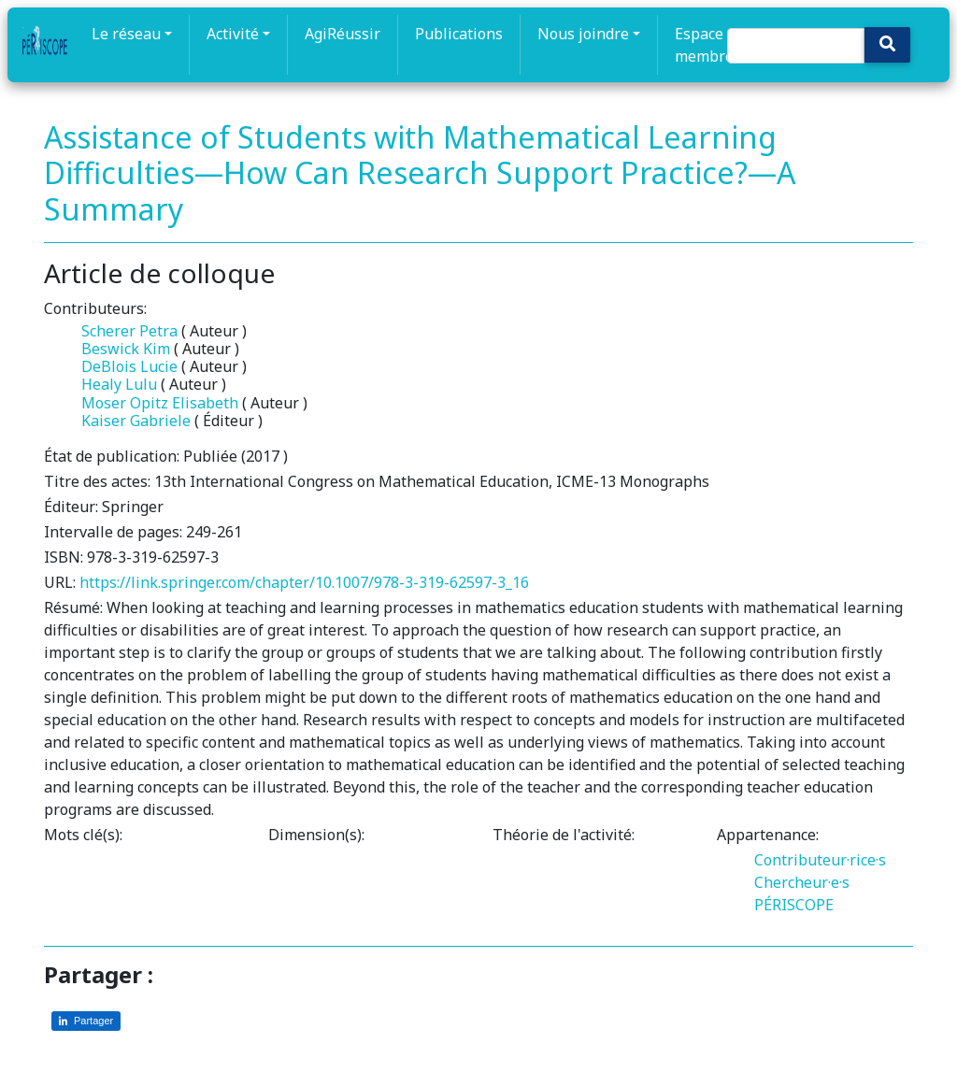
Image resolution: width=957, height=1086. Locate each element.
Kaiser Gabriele (136, 420)
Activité (233, 33)
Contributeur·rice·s (820, 860)
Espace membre (704, 44)
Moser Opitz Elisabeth (159, 403)
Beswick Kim (125, 348)
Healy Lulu (119, 384)
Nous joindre (583, 33)
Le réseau (126, 33)
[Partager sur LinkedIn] (86, 1021)
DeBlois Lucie (129, 366)
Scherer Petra (129, 331)
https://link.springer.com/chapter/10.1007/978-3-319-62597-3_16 (304, 582)
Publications (459, 33)
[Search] (795, 46)
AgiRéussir (342, 33)
